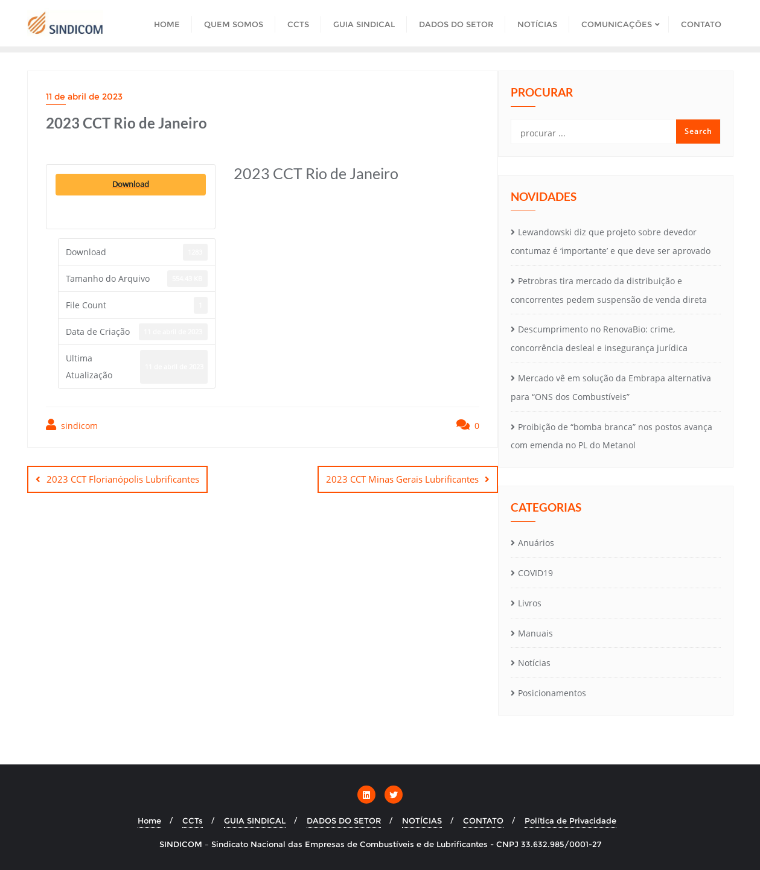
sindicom (72, 425)
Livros (529, 603)
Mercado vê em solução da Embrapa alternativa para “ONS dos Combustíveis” (611, 387)
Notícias (534, 662)
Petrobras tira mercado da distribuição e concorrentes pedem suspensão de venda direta (609, 290)
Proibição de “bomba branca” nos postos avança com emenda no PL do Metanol (611, 436)
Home (149, 820)
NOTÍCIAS (422, 820)
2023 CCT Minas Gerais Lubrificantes (402, 479)
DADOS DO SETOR (344, 820)
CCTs (192, 820)
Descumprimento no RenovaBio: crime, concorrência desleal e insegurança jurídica (599, 338)
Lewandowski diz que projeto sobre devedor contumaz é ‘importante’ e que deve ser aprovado (611, 241)
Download (130, 184)
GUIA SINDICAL (255, 820)
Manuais (535, 633)
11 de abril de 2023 (84, 96)
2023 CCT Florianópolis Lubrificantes (122, 479)
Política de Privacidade (570, 820)
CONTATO (483, 820)
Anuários (536, 542)
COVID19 (535, 573)
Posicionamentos (552, 693)
